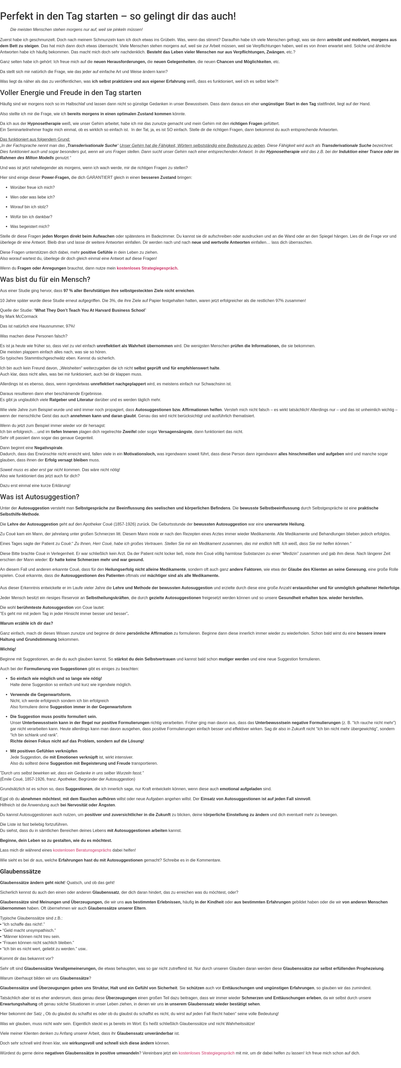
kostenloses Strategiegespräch (207, 1053)
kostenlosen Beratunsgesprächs (82, 850)
